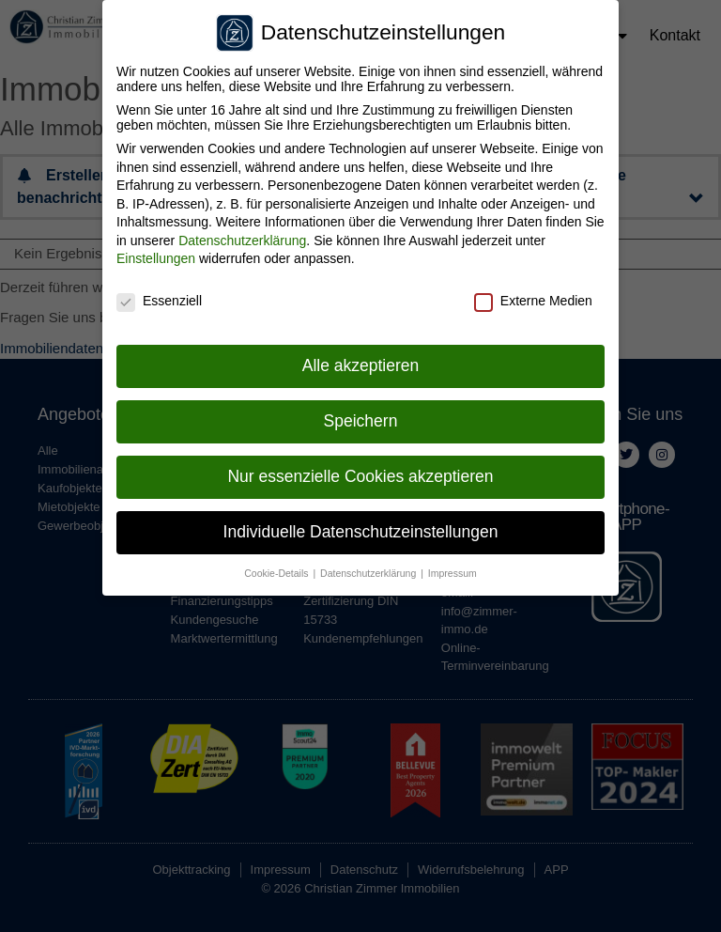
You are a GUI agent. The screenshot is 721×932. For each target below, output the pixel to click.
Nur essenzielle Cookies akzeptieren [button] (360, 469)
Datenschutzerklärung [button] (369, 566)
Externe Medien (533, 295)
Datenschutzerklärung (242, 233)
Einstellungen (155, 252)
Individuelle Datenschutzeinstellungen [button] (361, 525)
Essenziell (159, 295)
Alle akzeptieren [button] (361, 359)
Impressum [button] (452, 566)
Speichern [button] (361, 414)
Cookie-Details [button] (277, 566)
